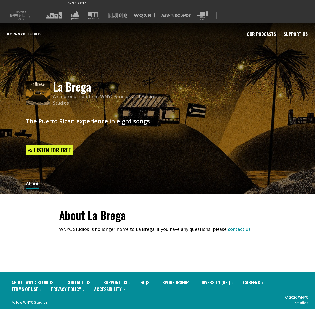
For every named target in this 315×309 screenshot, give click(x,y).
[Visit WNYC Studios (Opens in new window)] (94, 15)
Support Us (296, 34)
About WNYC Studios (34, 282)
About (32, 184)
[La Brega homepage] (39, 93)
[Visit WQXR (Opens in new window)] (144, 15)
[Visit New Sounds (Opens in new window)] (176, 15)
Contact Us (80, 282)
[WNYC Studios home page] (30, 34)
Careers (253, 282)
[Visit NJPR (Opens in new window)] (117, 15)
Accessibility (109, 289)
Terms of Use (26, 289)
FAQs (146, 282)
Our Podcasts (261, 34)
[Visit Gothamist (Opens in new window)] (75, 15)
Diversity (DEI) (217, 282)
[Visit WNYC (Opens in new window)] (54, 15)
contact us (239, 229)
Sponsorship (177, 282)
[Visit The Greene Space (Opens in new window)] (202, 15)
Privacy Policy (67, 289)
